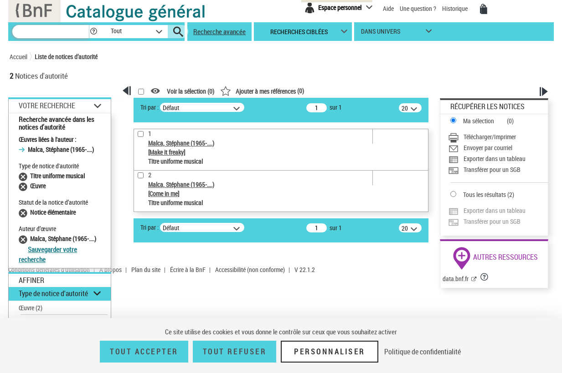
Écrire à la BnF (188, 269)
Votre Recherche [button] (47, 106)
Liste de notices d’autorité (66, 56)
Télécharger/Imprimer (490, 136)
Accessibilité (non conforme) (250, 269)
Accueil (18, 56)
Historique (455, 8)
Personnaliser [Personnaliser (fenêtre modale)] (329, 352)
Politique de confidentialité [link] (422, 352)
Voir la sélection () (190, 91)
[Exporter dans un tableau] (498, 158)
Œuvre (30, 307)
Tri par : (149, 107)
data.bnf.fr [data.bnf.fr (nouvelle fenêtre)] (456, 278)
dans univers (380, 33)
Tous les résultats (484, 194)
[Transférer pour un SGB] (498, 169)
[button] (93, 31)
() (262, 90)
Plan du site (145, 269)
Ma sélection (478, 120)
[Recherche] (50, 31)
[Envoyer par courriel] (498, 147)
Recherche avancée (219, 31)
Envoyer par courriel (488, 147)
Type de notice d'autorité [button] (53, 293)
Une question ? (418, 8)
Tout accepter (144, 352)
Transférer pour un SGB (492, 169)
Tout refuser (234, 352)
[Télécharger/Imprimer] (498, 136)
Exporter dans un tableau (495, 158)
